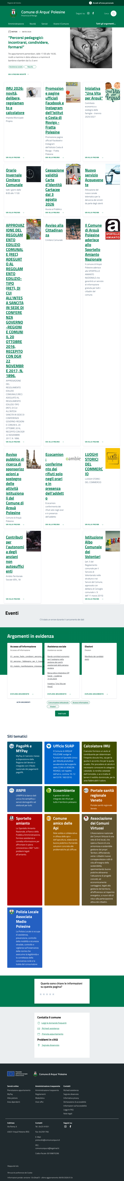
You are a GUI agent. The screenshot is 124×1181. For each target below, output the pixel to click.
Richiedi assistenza (71, 1090)
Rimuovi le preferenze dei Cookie (20, 1172)
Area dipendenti (13, 1101)
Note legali (67, 1113)
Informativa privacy (71, 1098)
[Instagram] (87, 13)
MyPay (10, 1094)
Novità (33, 23)
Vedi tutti (62, 713)
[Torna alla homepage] (51, 1074)
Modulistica (39, 1098)
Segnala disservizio (71, 1094)
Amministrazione (16, 23)
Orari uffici (39, 1101)
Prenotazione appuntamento (18, 1090)
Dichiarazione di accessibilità (74, 1101)
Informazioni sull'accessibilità (75, 1105)
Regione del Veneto (14, 3)
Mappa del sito (13, 1166)
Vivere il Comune (61, 23)
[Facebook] (92, 13)
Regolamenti (40, 1094)
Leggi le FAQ (68, 1109)
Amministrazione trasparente (47, 1090)
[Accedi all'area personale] (102, 3)
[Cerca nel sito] (113, 13)
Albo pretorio (12, 1098)
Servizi (45, 23)
